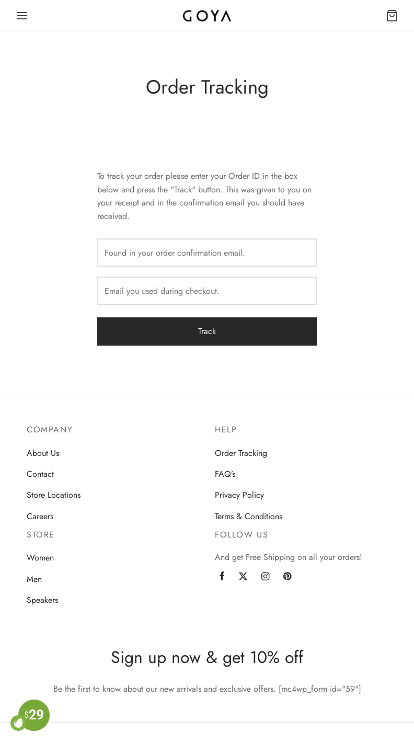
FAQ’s (225, 474)
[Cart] (392, 15)
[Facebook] (222, 577)
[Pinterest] (287, 577)
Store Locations (53, 495)
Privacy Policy (239, 495)
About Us (43, 453)
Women (40, 558)
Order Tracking (241, 453)
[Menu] (22, 15)
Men (34, 579)
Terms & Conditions (248, 516)
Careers (40, 516)
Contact (40, 474)
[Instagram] (265, 577)
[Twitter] (243, 577)
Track (207, 331)
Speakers (42, 600)
